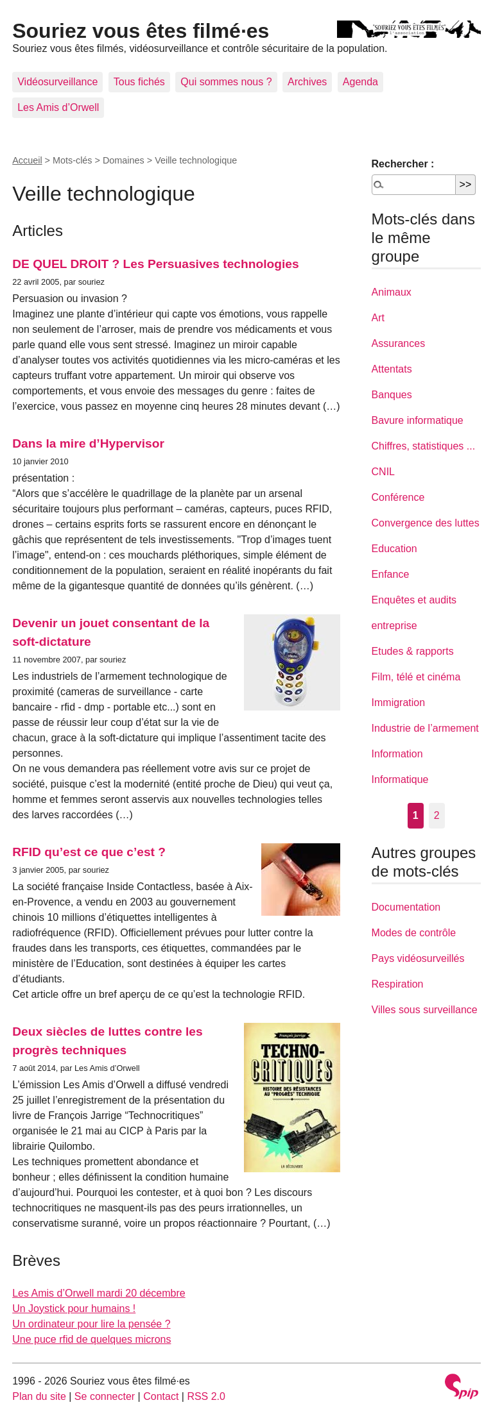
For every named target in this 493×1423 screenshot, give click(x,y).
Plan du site (39, 1396)
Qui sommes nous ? (226, 81)
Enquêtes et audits (414, 599)
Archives (307, 81)
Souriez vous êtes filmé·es (140, 30)
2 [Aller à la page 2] (437, 815)
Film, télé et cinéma (416, 676)
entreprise (394, 625)
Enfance (391, 574)
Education (394, 548)
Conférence (398, 497)
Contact (160, 1396)
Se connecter (104, 1396)
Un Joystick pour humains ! (73, 1308)
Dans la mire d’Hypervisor (88, 443)
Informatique (400, 779)
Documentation (406, 907)
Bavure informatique (417, 420)
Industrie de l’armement (425, 728)
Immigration (399, 702)
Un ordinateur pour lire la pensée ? (91, 1323)
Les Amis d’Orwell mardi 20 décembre (98, 1293)
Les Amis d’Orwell (58, 107)
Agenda (360, 81)
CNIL (383, 471)
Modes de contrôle (414, 932)
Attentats (392, 369)
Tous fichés (139, 81)
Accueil (27, 160)
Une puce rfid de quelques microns (91, 1339)
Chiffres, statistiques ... (424, 446)
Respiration (398, 984)
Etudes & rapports (413, 651)
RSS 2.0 (206, 1396)
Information (397, 753)
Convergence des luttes (426, 523)
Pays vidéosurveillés (418, 958)
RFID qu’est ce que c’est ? (89, 852)
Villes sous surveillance (425, 1009)
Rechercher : (403, 163)
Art (378, 317)
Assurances (399, 343)
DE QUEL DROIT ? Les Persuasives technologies (155, 264)
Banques (392, 394)
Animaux (391, 292)
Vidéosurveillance (57, 81)
